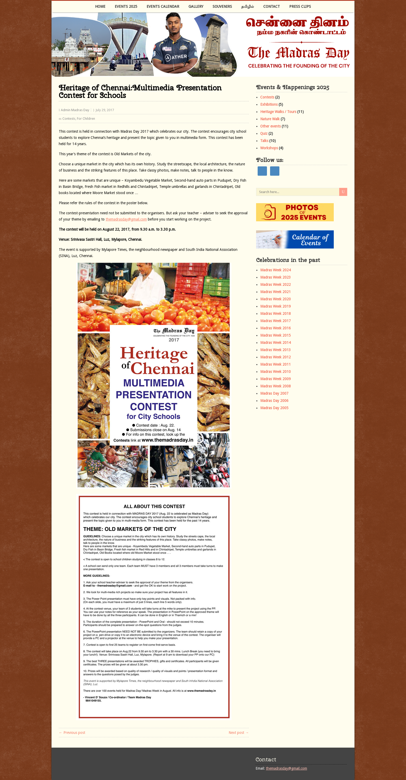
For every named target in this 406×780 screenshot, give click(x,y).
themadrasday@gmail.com (126, 219)
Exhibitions (269, 104)
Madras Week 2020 (275, 299)
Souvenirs (222, 6)
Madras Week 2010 (275, 372)
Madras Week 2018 (275, 313)
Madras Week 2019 (275, 306)
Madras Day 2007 (274, 393)
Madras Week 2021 (275, 292)
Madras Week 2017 (275, 321)
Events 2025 (126, 6)
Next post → (239, 733)
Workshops (269, 148)
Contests (68, 118)
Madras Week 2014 (275, 343)
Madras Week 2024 (275, 270)
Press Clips (300, 6)
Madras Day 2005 (274, 408)
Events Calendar (163, 6)
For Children (86, 118)
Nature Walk (270, 119)
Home (100, 6)
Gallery (196, 6)
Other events (270, 126)
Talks (264, 141)
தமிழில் (247, 6)
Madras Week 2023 (275, 277)
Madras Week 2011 (275, 364)
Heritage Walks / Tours (278, 112)
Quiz (263, 133)
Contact (271, 6)
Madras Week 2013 (275, 350)
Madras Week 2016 (275, 328)
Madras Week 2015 (275, 335)
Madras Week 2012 (275, 357)
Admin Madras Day (75, 110)
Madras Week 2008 (275, 386)
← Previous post (72, 733)
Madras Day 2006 (274, 401)
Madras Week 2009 (275, 379)
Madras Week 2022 (275, 284)
